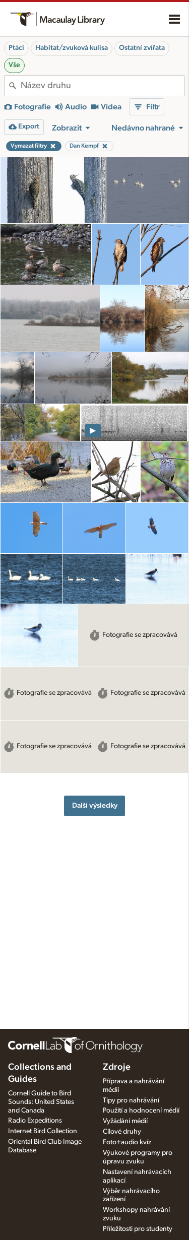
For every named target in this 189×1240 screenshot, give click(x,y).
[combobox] (102, 86)
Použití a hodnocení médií (141, 1110)
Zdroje (117, 1067)
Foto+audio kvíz (127, 1142)
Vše (14, 65)
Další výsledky (94, 805)
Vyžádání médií (125, 1121)
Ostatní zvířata (142, 47)
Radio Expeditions (35, 1120)
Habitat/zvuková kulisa (71, 47)
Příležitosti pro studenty (137, 1228)
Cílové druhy (122, 1131)
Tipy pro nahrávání (131, 1100)
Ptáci (16, 47)
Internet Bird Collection (42, 1131)
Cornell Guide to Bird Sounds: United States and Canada (41, 1102)
